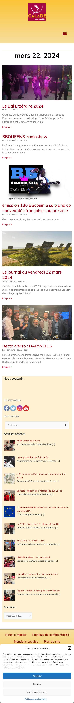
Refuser (37, 684)
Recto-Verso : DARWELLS (27, 346)
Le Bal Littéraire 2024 (22, 106)
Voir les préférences (37, 692)
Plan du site (52, 641)
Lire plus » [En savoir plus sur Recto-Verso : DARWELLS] (7, 367)
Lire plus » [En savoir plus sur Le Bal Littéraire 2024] (7, 126)
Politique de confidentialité (35, 699)
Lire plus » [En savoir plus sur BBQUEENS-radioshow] (7, 157)
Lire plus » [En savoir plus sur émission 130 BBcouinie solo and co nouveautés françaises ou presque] (7, 224)
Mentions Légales (26, 641)
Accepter (37, 675)
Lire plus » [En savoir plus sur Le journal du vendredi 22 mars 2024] (7, 298)
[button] (69, 648)
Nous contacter (15, 634)
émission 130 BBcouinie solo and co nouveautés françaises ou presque (36, 208)
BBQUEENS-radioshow (24, 136)
